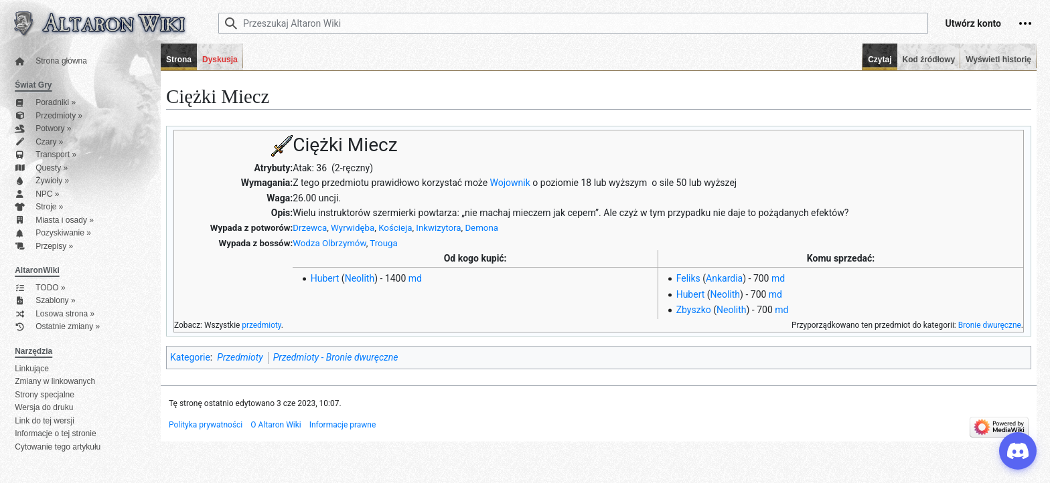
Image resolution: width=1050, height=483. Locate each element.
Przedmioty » (48, 116)
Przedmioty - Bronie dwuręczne (335, 357)
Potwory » (43, 128)
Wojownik (510, 182)
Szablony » (45, 300)
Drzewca (310, 228)
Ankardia (724, 278)
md (415, 278)
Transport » (45, 155)
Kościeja (395, 228)
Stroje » (39, 207)
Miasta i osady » (54, 220)
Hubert (325, 278)
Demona (481, 228)
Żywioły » (42, 181)
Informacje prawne (342, 424)
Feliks (688, 278)
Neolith (360, 278)
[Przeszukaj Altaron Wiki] (573, 23)
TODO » (40, 288)
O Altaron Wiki (275, 424)
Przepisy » (44, 246)
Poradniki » (45, 102)
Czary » (39, 142)
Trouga (383, 243)
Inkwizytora (438, 228)
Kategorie (190, 357)
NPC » (37, 194)
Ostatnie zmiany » (57, 326)
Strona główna (51, 61)
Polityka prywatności (205, 424)
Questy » (41, 168)
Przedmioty (239, 357)
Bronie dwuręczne (989, 325)
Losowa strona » (54, 314)
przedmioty (261, 325)
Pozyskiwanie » (53, 233)
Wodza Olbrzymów (329, 243)
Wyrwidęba (352, 228)
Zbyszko (693, 309)
